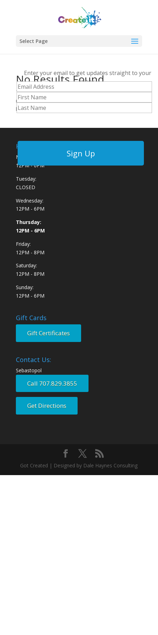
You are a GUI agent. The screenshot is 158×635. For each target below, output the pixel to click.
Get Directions (46, 405)
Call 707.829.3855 (52, 383)
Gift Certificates (48, 333)
